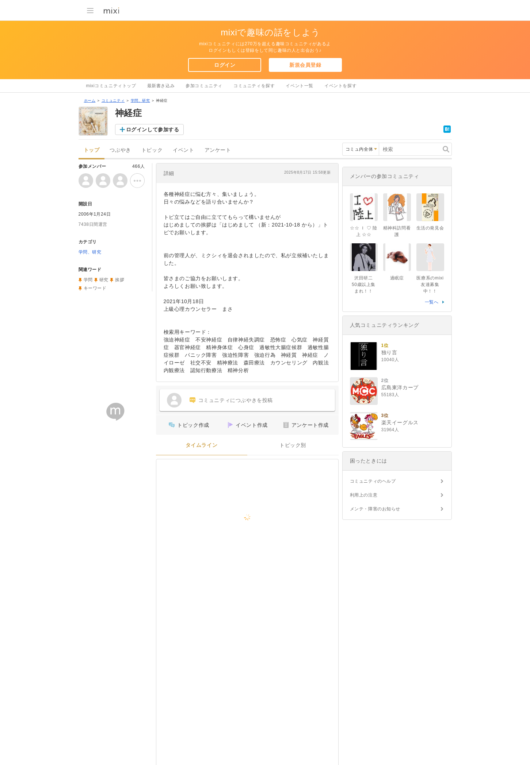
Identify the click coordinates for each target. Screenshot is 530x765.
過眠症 (397, 278)
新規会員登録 (305, 65)
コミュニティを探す (254, 85)
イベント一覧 (299, 85)
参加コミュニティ (204, 85)
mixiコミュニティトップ (111, 85)
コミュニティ (113, 100)
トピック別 (292, 445)
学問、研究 (140, 100)
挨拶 (119, 279)
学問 (88, 279)
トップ (92, 150)
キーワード (95, 288)
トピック (152, 150)
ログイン (224, 65)
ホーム (90, 100)
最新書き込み (161, 85)
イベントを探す (340, 85)
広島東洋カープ (400, 387)
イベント (183, 150)
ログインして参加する (152, 129)
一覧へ (432, 302)
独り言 (389, 352)
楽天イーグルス (400, 422)
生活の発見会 (430, 228)
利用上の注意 (364, 495)
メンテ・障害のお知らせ (375, 508)
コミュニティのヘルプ (373, 481)
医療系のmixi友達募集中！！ (429, 284)
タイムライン (202, 445)
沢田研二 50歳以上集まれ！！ (364, 284)
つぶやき (120, 150)
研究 (103, 279)
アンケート (218, 150)
